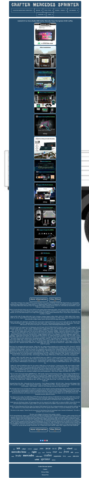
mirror (53, 460)
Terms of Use (45, 474)
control (69, 456)
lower (29, 452)
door (60, 452)
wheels (30, 449)
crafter (48, 455)
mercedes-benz (18, 452)
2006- (41, 449)
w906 (37, 459)
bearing (48, 452)
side (72, 452)
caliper (24, 449)
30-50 (47, 448)
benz (64, 456)
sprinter (45, 459)
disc (14, 449)
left (18, 448)
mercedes (28, 455)
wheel (69, 448)
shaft (12, 456)
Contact (45, 469)
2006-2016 (76, 456)
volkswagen (39, 456)
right (34, 452)
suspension (57, 456)
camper (36, 449)
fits (60, 448)
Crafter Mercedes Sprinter (45, 466)
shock (39, 452)
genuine (77, 452)
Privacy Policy (45, 472)
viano (75, 449)
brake (18, 455)
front (66, 451)
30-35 (54, 449)
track (43, 452)
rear (55, 451)
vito (64, 449)
